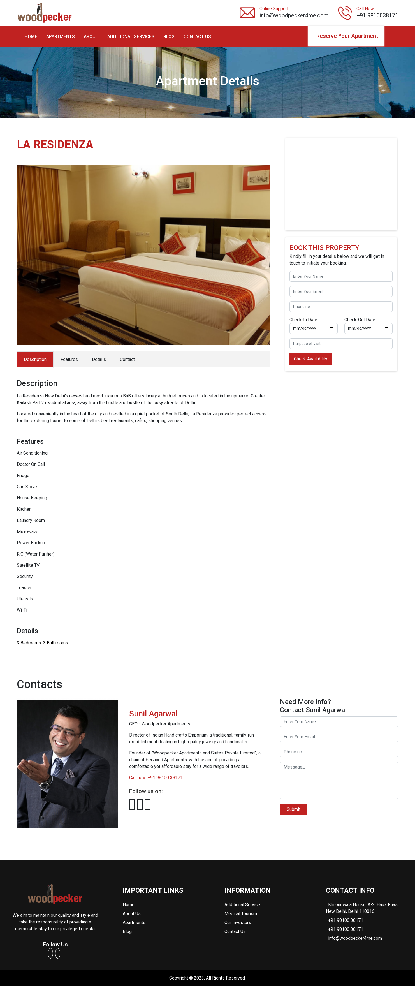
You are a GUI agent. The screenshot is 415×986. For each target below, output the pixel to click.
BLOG (169, 36)
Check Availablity (310, 359)
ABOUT (91, 36)
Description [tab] (35, 359)
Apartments (134, 922)
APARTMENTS (60, 36)
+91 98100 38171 (345, 920)
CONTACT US (197, 36)
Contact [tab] (127, 359)
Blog (127, 931)
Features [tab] (69, 359)
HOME (31, 36)
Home (129, 904)
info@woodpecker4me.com (355, 938)
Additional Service (242, 904)
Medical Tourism (240, 913)
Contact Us (235, 931)
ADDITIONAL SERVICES (130, 36)
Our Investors (237, 922)
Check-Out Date (359, 319)
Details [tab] (99, 359)
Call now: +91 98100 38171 (156, 777)
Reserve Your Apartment (347, 36)
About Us (132, 913)
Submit (293, 809)
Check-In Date (303, 319)
